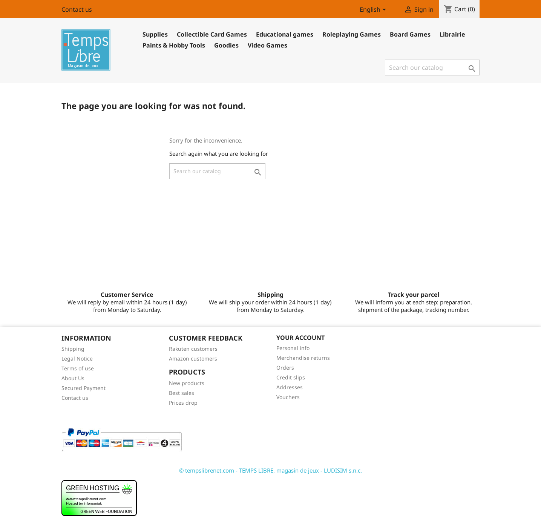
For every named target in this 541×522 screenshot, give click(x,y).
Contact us (76, 9)
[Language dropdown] (374, 10)
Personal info (293, 348)
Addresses (289, 387)
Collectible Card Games (212, 34)
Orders (285, 367)
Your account (300, 337)
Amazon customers (193, 358)
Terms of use (77, 368)
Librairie (452, 34)
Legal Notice (77, 358)
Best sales (181, 392)
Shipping (72, 348)
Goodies (226, 45)
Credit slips (290, 377)
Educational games (284, 34)
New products (186, 383)
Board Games (410, 34)
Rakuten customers (193, 348)
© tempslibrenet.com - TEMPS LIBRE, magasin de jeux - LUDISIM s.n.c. (270, 470)
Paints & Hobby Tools (174, 45)
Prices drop (183, 402)
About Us (72, 378)
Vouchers (288, 397)
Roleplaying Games (351, 34)
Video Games (267, 45)
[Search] (432, 67)
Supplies (155, 34)
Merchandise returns (303, 357)
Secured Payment (83, 388)
